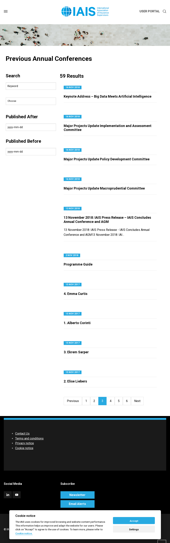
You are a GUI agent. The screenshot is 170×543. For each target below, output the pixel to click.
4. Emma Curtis (75, 294)
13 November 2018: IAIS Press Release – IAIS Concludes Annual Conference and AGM (107, 219)
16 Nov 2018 (73, 87)
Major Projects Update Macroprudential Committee (104, 188)
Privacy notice (24, 443)
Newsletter (77, 495)
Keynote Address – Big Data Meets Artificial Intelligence (107, 96)
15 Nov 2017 (73, 284)
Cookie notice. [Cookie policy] (24, 533)
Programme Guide (78, 264)
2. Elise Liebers (75, 381)
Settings (134, 529)
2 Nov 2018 (72, 255)
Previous (73, 401)
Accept (134, 520)
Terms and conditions (29, 438)
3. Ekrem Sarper (76, 352)
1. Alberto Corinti (77, 323)
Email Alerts (77, 504)
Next (137, 401)
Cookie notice (24, 448)
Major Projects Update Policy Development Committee (107, 159)
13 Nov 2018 (73, 208)
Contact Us (22, 433)
